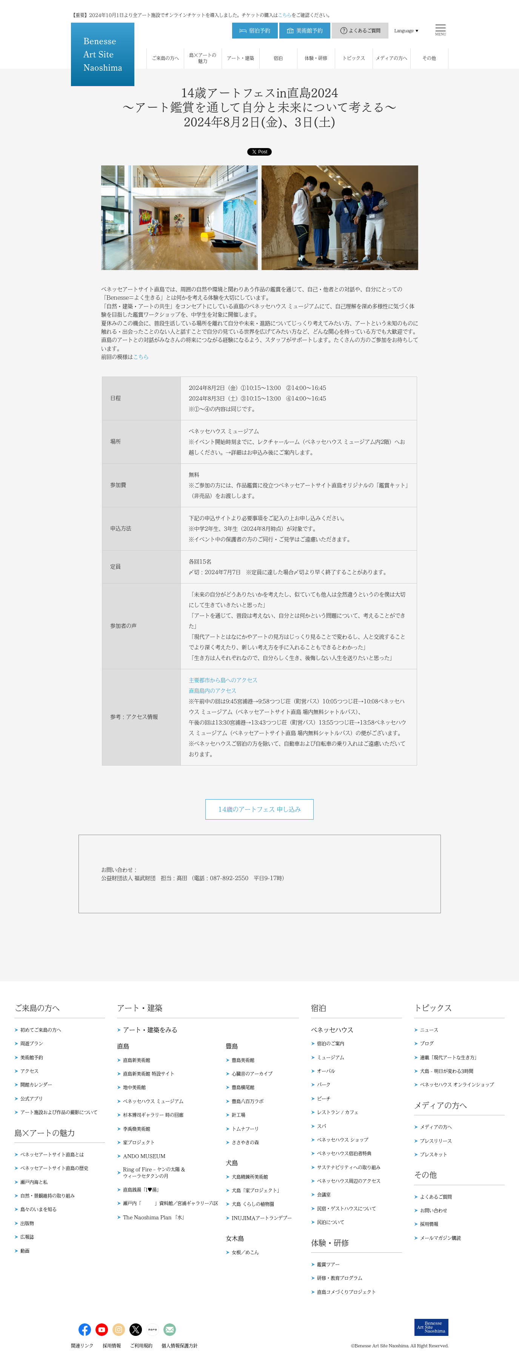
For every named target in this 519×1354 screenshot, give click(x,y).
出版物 (27, 1223)
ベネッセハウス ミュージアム (153, 1101)
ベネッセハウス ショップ (342, 1140)
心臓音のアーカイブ (252, 1073)
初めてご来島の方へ (40, 1030)
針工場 (238, 1115)
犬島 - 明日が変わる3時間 (446, 1071)
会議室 (324, 1194)
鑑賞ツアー (328, 1264)
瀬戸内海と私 (34, 1182)
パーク (324, 1084)
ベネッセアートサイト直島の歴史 (54, 1168)
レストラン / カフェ (338, 1112)
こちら (284, 7)
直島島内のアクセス (212, 690)
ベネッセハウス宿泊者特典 (344, 1153)
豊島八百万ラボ (247, 1101)
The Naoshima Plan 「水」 (154, 1217)
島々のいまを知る (38, 1209)
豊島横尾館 (243, 1087)
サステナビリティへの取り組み (348, 1167)
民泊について (330, 1222)
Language (404, 23)
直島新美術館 (136, 1060)
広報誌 (27, 1237)
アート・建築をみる (150, 1030)
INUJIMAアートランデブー (262, 1218)
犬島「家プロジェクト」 (257, 1190)
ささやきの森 (245, 1142)
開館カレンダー (36, 1084)
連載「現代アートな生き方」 (449, 1057)
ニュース (429, 1030)
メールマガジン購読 (440, 1238)
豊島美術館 (243, 1060)
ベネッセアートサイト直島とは (52, 1154)
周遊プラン (31, 1043)
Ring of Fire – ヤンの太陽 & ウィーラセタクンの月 (154, 1172)
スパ (321, 1126)
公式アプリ (31, 1098)
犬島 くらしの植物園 (253, 1204)
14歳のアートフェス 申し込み (259, 809)
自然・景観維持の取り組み (47, 1195)
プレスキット (433, 1154)
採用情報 (429, 1224)
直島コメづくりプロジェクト (346, 1292)
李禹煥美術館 (136, 1129)
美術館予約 (31, 1057)
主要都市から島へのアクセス (223, 680)
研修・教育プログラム (339, 1278)
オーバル (326, 1071)
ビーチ (324, 1098)
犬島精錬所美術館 (250, 1177)
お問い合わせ (433, 1210)
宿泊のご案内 (330, 1043)
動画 (24, 1251)
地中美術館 (134, 1087)
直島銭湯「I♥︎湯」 (142, 1189)
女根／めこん (245, 1252)
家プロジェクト (139, 1142)
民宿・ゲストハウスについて (346, 1208)
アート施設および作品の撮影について (58, 1112)
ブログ (427, 1043)
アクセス (29, 1071)
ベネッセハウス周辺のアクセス (348, 1181)
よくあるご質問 (364, 23)
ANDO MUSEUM (144, 1156)
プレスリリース (436, 1141)
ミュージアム (330, 1057)
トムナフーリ (245, 1129)
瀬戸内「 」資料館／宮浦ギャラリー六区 (170, 1203)
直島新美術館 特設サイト (148, 1073)
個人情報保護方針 (180, 1345)
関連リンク (82, 1345)
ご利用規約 (141, 1345)
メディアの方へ (436, 1127)
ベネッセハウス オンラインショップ (457, 1084)
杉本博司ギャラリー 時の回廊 (153, 1115)
